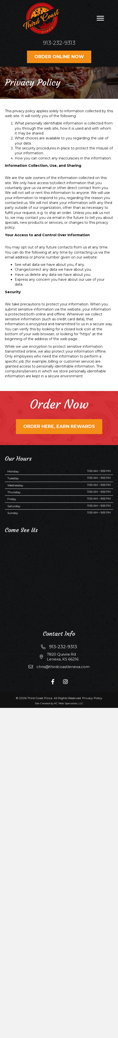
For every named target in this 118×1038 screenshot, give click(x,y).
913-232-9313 (59, 43)
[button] (100, 18)
